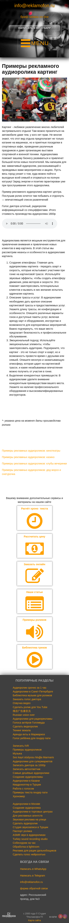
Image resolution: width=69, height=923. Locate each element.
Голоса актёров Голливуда (29, 722)
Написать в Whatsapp (34, 27)
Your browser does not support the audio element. (29, 224)
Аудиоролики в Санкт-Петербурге (33, 691)
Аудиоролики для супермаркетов (32, 761)
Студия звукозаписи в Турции (30, 827)
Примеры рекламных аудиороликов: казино (28, 457)
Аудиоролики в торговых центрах (33, 811)
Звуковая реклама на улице (29, 819)
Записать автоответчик (26, 769)
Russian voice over (24, 714)
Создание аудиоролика (27, 807)
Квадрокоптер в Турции (27, 784)
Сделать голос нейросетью (29, 854)
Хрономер (19, 796)
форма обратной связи (34, 888)
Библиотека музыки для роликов (32, 695)
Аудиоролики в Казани (26, 780)
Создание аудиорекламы (28, 776)
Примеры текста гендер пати (30, 792)
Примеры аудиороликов (27, 749)
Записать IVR (21, 745)
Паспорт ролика (22, 831)
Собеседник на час (24, 842)
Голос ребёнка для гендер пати (31, 738)
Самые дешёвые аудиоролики (31, 772)
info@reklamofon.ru (34, 5)
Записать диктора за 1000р (29, 765)
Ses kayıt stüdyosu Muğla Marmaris (33, 757)
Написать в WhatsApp (33, 868)
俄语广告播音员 (22, 711)
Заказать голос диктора (27, 699)
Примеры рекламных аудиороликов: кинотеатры (31, 450)
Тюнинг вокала (22, 730)
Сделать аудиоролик (25, 823)
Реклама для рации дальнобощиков (34, 850)
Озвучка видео (22, 703)
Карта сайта (34, 920)
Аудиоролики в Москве (26, 803)
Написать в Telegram (32, 875)
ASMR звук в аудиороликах (29, 834)
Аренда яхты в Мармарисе (29, 734)
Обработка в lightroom (26, 846)
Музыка (17, 753)
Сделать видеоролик (25, 726)
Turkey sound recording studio (30, 839)
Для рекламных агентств (28, 815)
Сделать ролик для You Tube (30, 707)
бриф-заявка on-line (34, 17)
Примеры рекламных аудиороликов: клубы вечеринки (34, 463)
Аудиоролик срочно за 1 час (29, 687)
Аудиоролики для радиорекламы (32, 718)
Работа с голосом (23, 788)
